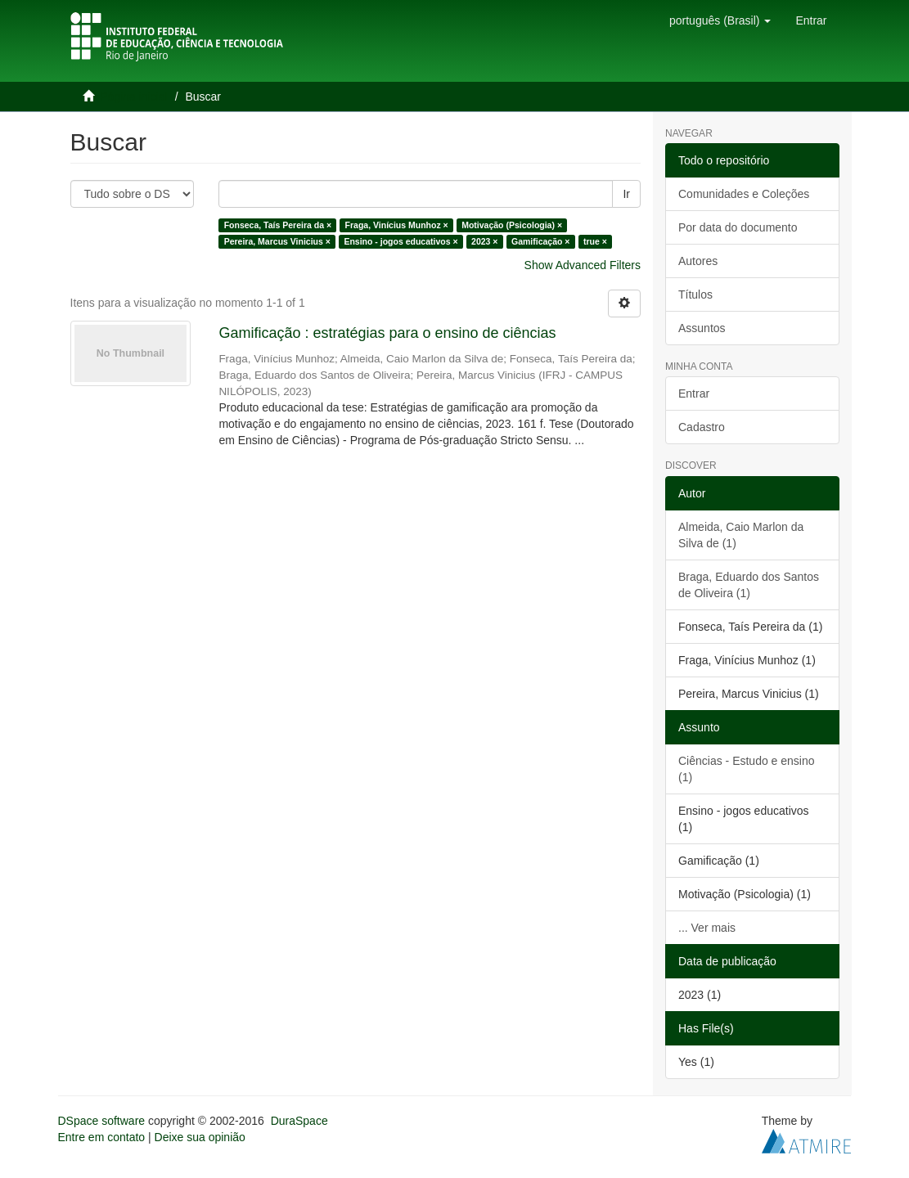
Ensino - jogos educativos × (400, 241)
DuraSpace (299, 1120)
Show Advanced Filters (582, 265)
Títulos (695, 294)
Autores (698, 261)
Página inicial (134, 96)
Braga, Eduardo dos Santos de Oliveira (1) (748, 585)
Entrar (693, 393)
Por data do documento (738, 227)
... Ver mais (707, 927)
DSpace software (102, 1120)
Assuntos (702, 328)
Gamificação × (540, 241)
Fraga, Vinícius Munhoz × (396, 225)
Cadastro (701, 427)
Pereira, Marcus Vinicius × (277, 241)
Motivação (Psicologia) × (511, 225)
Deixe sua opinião (200, 1137)
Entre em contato (102, 1137)
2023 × (484, 241)
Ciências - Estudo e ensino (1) (746, 769)
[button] (720, 20)
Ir (626, 193)
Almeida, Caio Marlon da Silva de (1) (740, 535)
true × (595, 241)
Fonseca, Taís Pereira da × (277, 225)
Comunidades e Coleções (743, 193)
